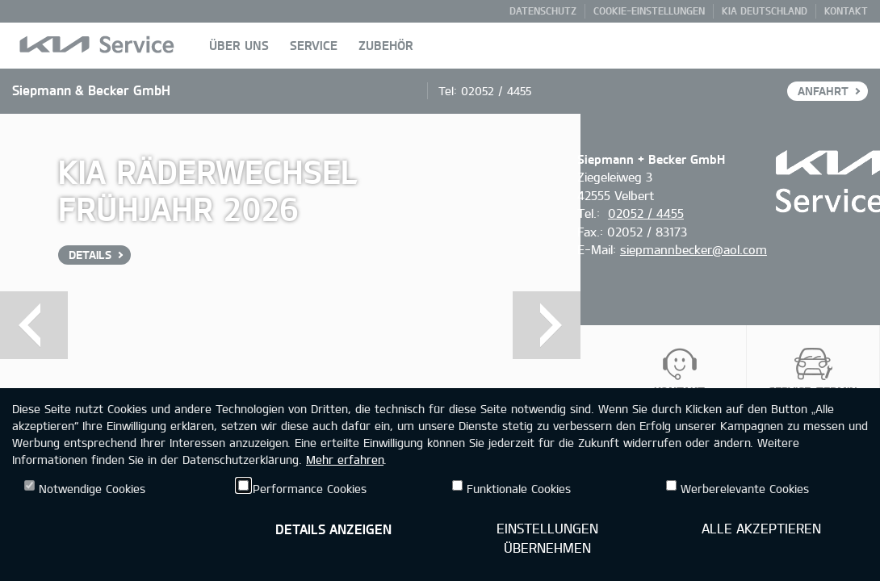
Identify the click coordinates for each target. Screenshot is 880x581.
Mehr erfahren (344, 459)
